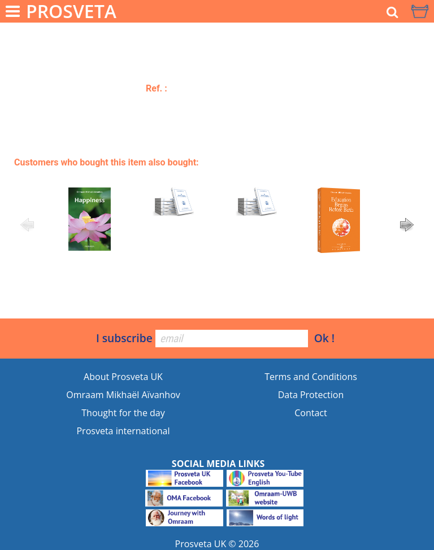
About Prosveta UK (123, 376)
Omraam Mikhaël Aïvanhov (123, 395)
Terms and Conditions (310, 376)
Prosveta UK (201, 544)
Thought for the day (122, 413)
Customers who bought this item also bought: (106, 162)
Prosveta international (123, 431)
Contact (310, 413)
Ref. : (156, 88)
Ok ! (324, 338)
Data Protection (311, 395)
